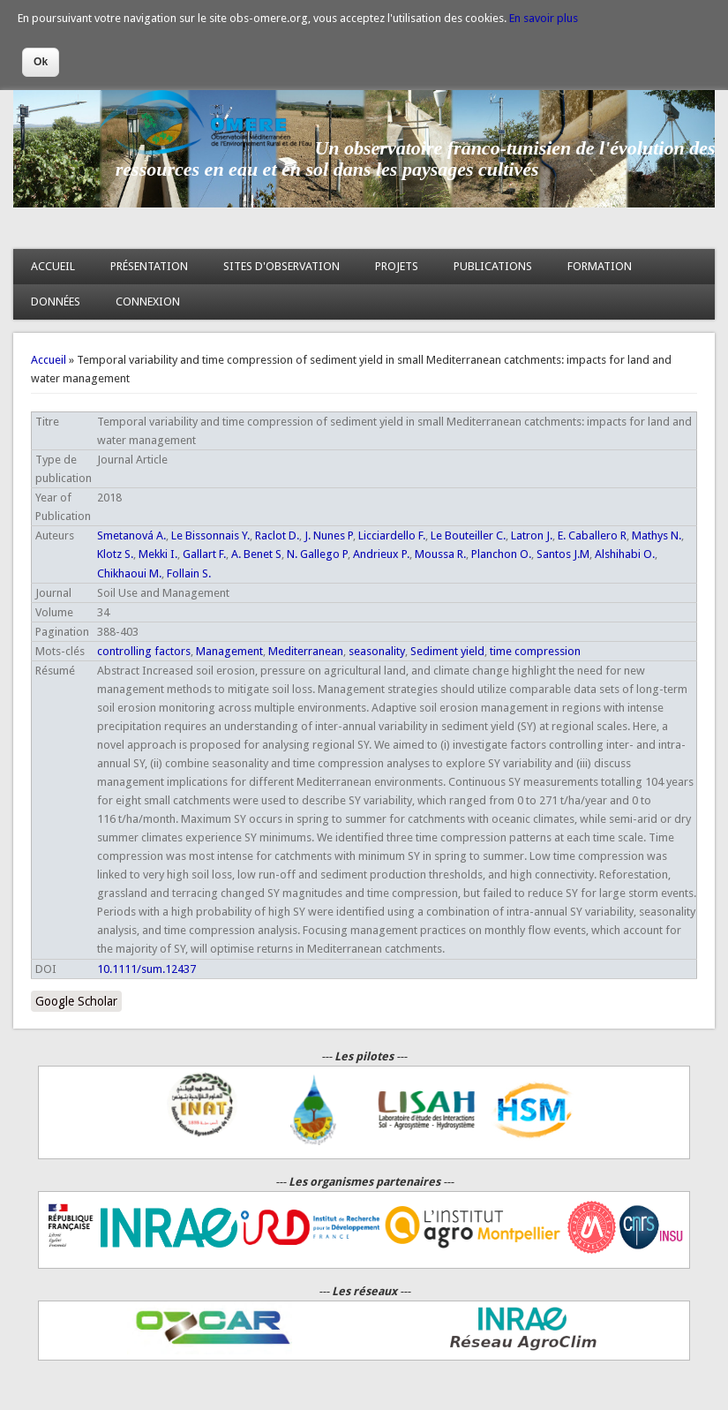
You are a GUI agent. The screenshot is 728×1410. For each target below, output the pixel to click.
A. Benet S (256, 554)
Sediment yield (447, 651)
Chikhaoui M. (129, 573)
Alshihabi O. (625, 554)
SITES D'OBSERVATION (281, 266)
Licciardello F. (391, 535)
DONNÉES (55, 301)
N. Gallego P (317, 554)
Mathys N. (656, 535)
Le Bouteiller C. (468, 535)
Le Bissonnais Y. (210, 535)
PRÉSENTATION (149, 266)
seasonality (377, 651)
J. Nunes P (328, 535)
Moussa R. (440, 554)
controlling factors (144, 651)
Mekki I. (158, 554)
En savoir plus (543, 18)
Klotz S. (115, 554)
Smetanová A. (131, 535)
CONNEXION (148, 301)
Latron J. (531, 535)
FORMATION (599, 266)
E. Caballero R (592, 535)
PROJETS (396, 266)
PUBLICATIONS (493, 266)
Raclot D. (277, 535)
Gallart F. (204, 554)
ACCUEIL (53, 266)
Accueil (48, 359)
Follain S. (189, 573)
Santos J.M (563, 554)
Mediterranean (305, 651)
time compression (535, 651)
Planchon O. (501, 554)
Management (229, 651)
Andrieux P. (381, 554)
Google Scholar (76, 1001)
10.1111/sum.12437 (146, 969)
